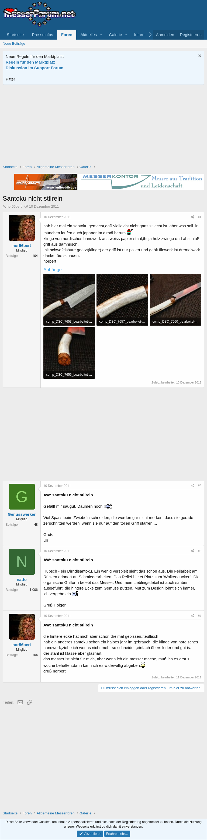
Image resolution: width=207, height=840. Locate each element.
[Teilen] (192, 217)
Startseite (15, 34)
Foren (67, 34)
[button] (101, 35)
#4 (199, 616)
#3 (199, 551)
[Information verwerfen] (199, 56)
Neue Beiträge (14, 43)
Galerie (115, 34)
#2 (199, 486)
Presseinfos (42, 34)
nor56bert (14, 206)
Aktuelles (88, 34)
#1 (199, 217)
